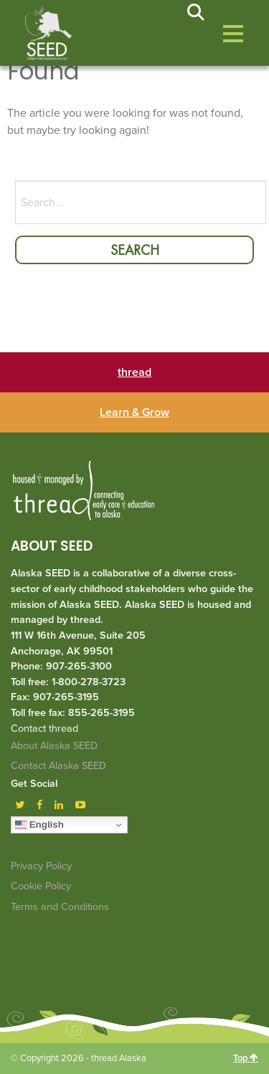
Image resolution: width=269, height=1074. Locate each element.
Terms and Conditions (60, 907)
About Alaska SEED (54, 746)
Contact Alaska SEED (58, 766)
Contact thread (44, 728)
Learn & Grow (134, 412)
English (39, 825)
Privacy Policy (41, 866)
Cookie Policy (41, 886)
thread (134, 372)
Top (245, 1058)
